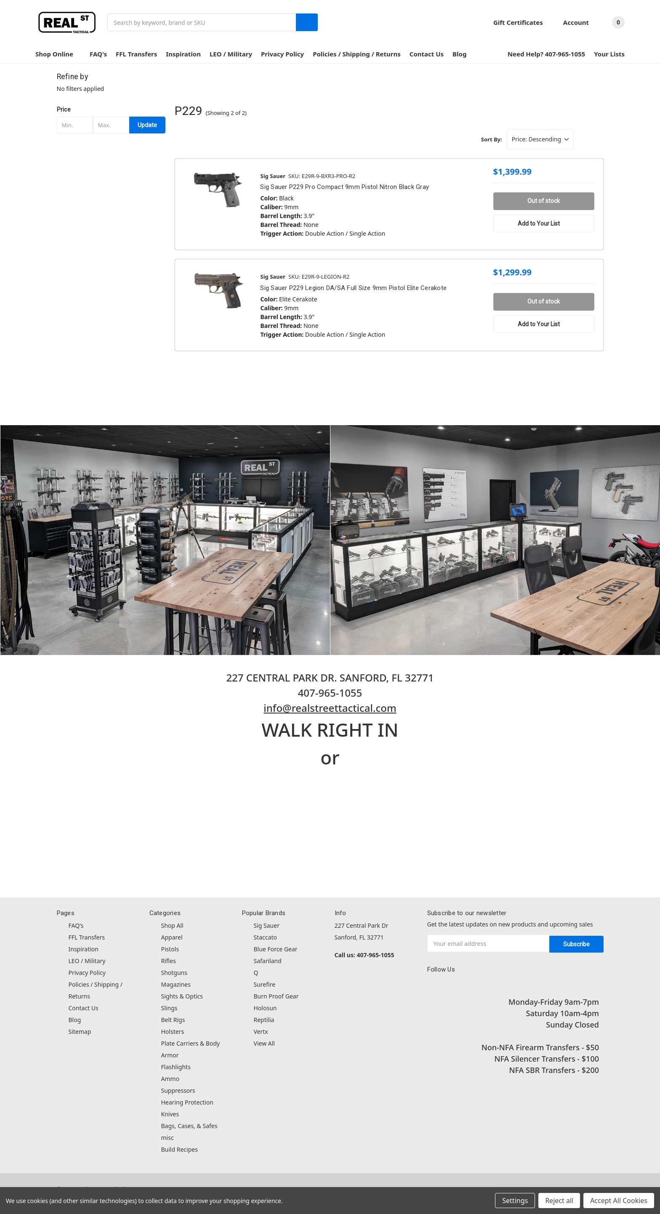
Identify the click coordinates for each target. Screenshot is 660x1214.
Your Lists (609, 54)
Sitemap (80, 1032)
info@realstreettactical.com (329, 708)
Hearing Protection (187, 1102)
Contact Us (427, 54)
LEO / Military (231, 54)
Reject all (559, 1200)
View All (264, 1043)
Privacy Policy (282, 54)
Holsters (172, 1032)
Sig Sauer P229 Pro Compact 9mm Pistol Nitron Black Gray (344, 187)
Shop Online (58, 54)
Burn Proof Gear (276, 996)
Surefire (265, 984)
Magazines (176, 984)
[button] (111, 109)
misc (167, 1138)
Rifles (168, 961)
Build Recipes (179, 1149)
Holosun (265, 1008)
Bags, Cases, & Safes (189, 1126)
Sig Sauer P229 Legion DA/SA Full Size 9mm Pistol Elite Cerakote (353, 288)
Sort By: (491, 139)
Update (147, 125)
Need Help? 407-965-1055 (546, 54)
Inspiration (183, 54)
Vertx (261, 1032)
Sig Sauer (266, 925)
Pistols (170, 949)
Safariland (268, 961)
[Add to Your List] (543, 223)
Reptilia (264, 1020)
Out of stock (543, 200)
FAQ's (98, 54)
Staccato (265, 937)
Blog (459, 54)
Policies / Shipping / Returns (357, 54)
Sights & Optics (182, 996)
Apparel (172, 937)
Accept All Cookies (618, 1200)
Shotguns (174, 973)
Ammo (170, 1079)
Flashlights (176, 1067)
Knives (170, 1114)
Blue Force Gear (276, 949)
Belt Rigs (173, 1020)
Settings (515, 1200)
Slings (169, 1008)
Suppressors (178, 1090)
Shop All (172, 925)
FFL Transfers (136, 54)
